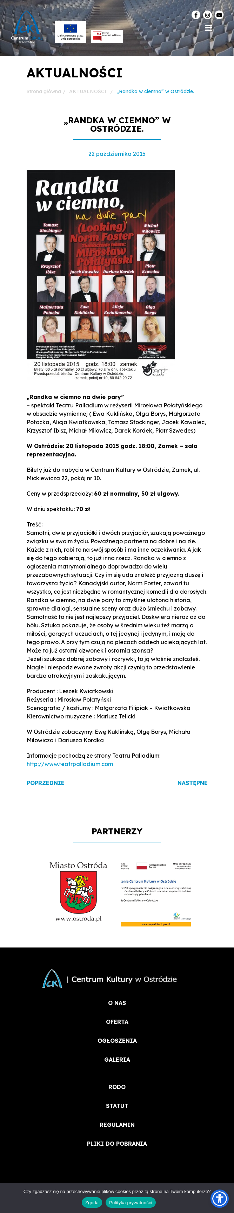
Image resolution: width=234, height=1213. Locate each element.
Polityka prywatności (130, 1202)
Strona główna (44, 91)
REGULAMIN (117, 1124)
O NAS (117, 1002)
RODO (117, 1086)
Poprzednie (46, 782)
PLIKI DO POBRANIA (117, 1143)
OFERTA (117, 1021)
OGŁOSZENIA (117, 1040)
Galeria (117, 1059)
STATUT (117, 1105)
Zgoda (92, 1202)
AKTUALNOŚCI (88, 91)
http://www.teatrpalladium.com (70, 763)
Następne (193, 782)
